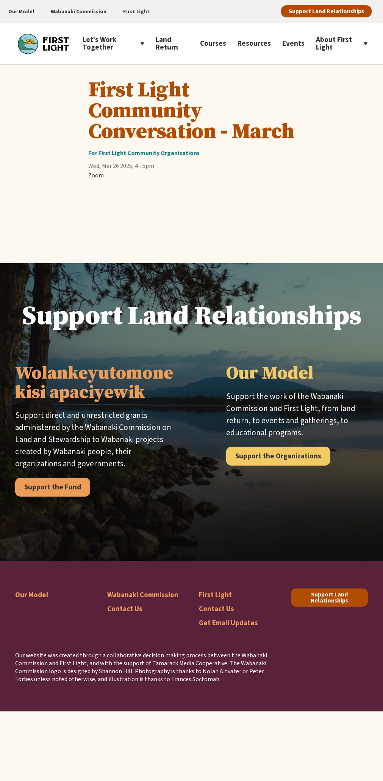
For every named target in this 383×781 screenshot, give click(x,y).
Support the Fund (52, 487)
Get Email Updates (228, 622)
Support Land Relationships (326, 11)
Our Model (31, 594)
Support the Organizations (278, 456)
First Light (215, 594)
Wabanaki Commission (142, 594)
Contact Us (124, 608)
